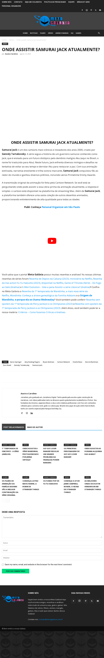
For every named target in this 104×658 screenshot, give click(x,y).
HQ (72, 33)
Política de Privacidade (55, 2)
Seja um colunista (33, 2)
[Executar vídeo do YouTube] (52, 241)
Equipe (71, 2)
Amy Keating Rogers (32, 362)
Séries (50, 33)
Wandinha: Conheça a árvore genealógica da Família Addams (43, 295)
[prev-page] (3, 500)
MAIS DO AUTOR (35, 427)
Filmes (43, 33)
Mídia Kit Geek (83, 2)
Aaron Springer (16, 362)
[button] (99, 33)
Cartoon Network (63, 362)
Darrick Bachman (91, 362)
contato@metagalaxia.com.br (51, 619)
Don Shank (7, 365)
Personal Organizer (11, 6)
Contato (18, 2)
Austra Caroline (11, 54)
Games (78, 33)
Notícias (34, 33)
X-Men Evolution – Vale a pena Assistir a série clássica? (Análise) (56, 287)
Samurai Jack (37, 365)
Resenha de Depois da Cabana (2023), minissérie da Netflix (60, 278)
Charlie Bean (77, 362)
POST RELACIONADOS (14, 427)
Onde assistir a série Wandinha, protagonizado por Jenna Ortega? (30, 454)
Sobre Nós (6, 2)
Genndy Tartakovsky (21, 365)
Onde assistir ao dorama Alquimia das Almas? (93, 451)
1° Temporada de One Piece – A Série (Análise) (10, 451)
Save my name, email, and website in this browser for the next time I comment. (38, 564)
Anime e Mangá (62, 33)
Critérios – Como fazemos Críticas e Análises (41, 312)
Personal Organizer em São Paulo (61, 207)
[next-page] (8, 500)
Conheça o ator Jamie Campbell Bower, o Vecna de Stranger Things (72, 486)
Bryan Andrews (48, 362)
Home (25, 33)
